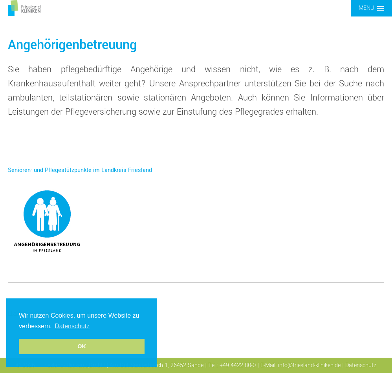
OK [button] (81, 346)
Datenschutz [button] (72, 326)
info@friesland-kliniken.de (309, 365)
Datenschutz (360, 365)
